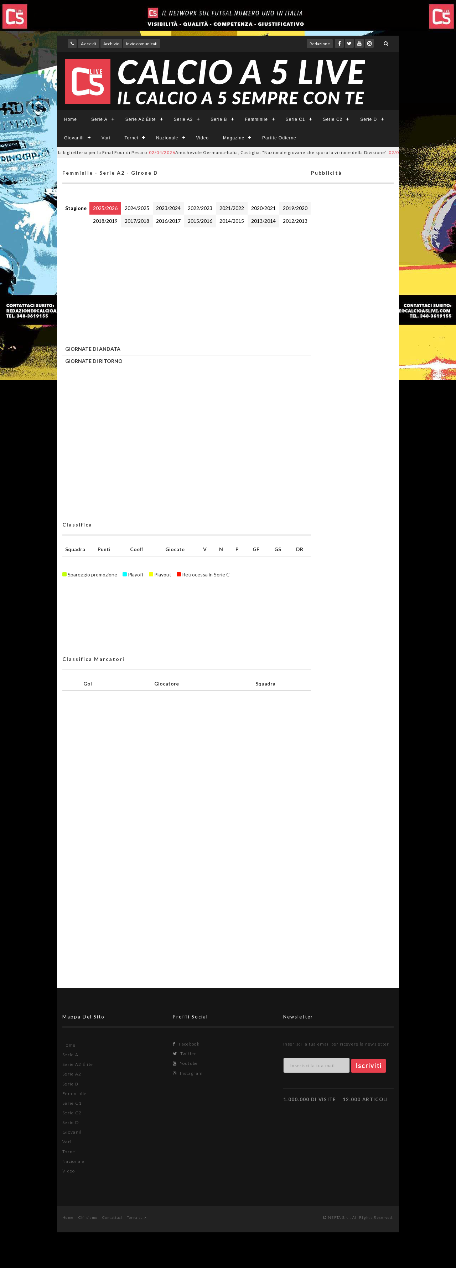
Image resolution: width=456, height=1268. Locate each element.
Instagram (188, 1073)
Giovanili (74, 137)
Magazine (233, 137)
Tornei (131, 137)
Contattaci (112, 1217)
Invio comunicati (141, 43)
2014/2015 (231, 221)
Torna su (137, 1217)
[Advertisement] (186, 285)
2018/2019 (105, 221)
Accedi (89, 43)
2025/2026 (105, 208)
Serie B (219, 119)
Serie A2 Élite (140, 119)
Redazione (320, 43)
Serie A (99, 119)
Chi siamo (88, 1217)
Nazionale (167, 137)
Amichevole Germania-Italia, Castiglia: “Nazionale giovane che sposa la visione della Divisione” (273, 152)
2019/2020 (295, 208)
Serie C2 (333, 119)
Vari (106, 137)
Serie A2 (183, 119)
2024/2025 (137, 208)
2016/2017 (168, 221)
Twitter (185, 1053)
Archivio (111, 43)
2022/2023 (200, 208)
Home (70, 119)
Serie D (368, 119)
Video (202, 137)
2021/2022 (231, 208)
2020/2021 (263, 208)
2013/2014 (263, 221)
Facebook (186, 1044)
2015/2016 (200, 221)
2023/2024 (168, 208)
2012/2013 (295, 221)
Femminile (256, 119)
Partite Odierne (279, 137)
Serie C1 (295, 119)
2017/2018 (137, 221)
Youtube (185, 1063)
